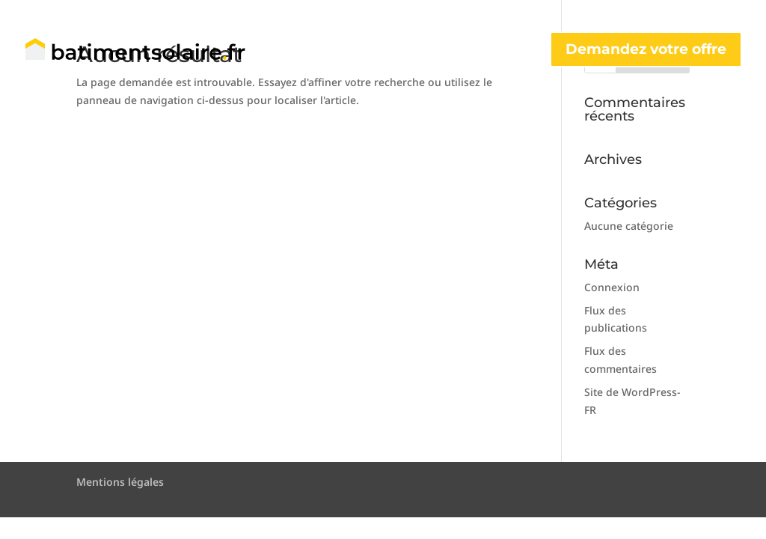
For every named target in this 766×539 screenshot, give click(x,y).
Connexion (612, 287)
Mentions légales (120, 482)
